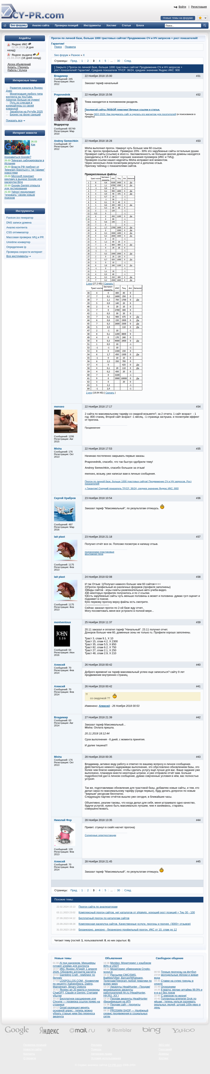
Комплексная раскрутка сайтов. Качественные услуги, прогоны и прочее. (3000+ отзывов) (135, 923)
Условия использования (106, 1058)
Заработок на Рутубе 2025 (26, 111)
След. (128, 60)
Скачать (108, 283)
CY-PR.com (115, 1065)
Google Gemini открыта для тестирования (22, 187)
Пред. (74, 60)
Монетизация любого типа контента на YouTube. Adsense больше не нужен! (24, 96)
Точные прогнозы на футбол (178, 971)
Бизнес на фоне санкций (25, 114)
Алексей (104, 705)
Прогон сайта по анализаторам (98, 906)
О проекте (29, 1058)
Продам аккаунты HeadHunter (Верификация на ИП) (125, 1000)
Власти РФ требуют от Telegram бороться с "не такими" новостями (24, 169)
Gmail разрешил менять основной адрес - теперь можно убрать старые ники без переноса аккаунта (74, 1012)
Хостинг (163, 1058)
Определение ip (16, 247)
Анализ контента (16, 227)
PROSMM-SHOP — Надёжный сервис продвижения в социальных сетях (126, 1013)
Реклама (96, 1044)
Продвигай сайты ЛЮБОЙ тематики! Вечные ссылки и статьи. (122, 109)
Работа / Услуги (17, 70)
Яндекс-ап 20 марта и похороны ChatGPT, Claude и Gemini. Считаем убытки (76, 992)
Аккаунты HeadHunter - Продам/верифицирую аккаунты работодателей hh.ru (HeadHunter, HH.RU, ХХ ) (127, 991)
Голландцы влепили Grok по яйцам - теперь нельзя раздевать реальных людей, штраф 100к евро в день (177, 1003)
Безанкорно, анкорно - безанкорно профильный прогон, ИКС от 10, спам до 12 (128, 929)
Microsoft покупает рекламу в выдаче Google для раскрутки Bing (23, 179)
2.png (89, 392)
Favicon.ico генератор (19, 217)
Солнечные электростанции (100, 835)
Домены (164, 1053)
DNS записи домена (18, 222)
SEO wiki (164, 1044)
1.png (89, 283)
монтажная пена (94, 554)
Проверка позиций (34, 1044)
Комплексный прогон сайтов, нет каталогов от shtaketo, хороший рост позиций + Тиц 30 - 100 (137, 912)
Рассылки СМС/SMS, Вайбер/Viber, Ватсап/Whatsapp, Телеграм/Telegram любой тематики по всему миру (128, 979)
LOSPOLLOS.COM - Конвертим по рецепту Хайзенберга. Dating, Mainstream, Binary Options (76, 983)
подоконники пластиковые (99, 552)
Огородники (168, 986)
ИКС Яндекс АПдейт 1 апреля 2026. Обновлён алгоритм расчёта (75, 970)
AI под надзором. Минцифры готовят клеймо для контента (74, 964)
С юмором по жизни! (174, 995)
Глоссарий (165, 1049)
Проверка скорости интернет (24, 251)
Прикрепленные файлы (101, 174)
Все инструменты (17, 256)
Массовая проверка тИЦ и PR (25, 237)
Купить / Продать (18, 67)
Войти (182, 6)
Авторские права (101, 1053)
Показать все (14, 120)
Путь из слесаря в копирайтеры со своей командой (20, 105)
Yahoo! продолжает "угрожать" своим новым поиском (19, 194)
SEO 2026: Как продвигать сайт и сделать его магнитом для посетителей (135, 114)
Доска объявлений (19, 64)
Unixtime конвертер (18, 242)
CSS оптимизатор (17, 232)
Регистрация (199, 6)
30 (118, 60)
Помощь (96, 1049)
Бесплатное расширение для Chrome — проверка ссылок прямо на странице (76, 1001)
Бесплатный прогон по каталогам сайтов (104, 918)
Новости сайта (32, 1049)
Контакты (29, 1053)
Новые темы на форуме (178, 18)
